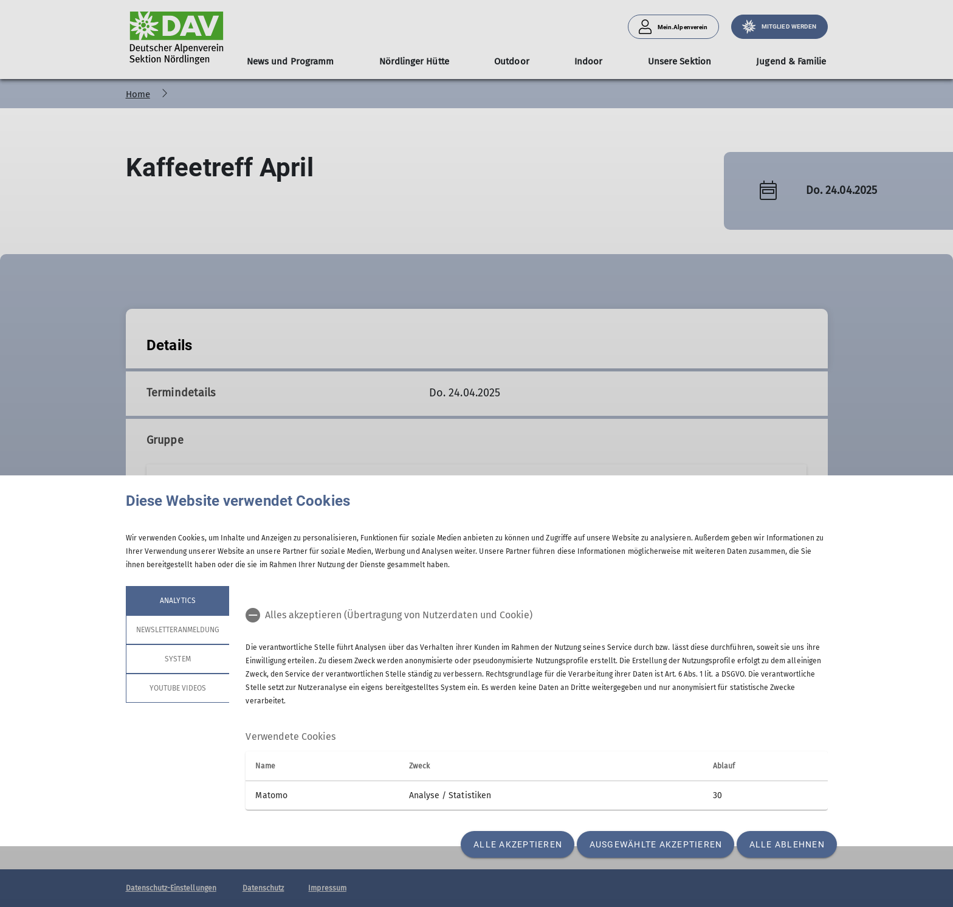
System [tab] (177, 659)
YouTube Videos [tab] (177, 688)
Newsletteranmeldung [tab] (177, 630)
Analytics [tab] (177, 600)
